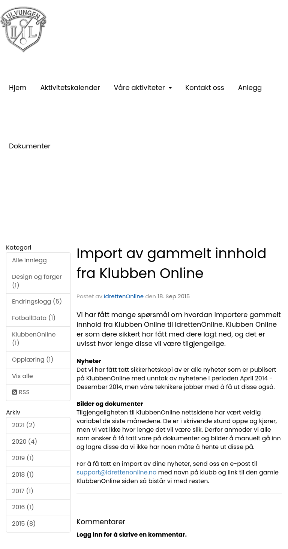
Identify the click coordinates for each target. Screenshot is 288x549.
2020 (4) (24, 441)
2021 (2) (23, 425)
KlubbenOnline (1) (34, 338)
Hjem (18, 87)
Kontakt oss (204, 87)
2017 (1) (22, 491)
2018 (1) (23, 474)
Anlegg (250, 87)
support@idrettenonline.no (116, 472)
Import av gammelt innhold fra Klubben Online (171, 263)
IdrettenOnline (124, 296)
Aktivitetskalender (70, 87)
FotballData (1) (34, 318)
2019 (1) (23, 458)
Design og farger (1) (37, 281)
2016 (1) (23, 507)
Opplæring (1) (33, 359)
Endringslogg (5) (37, 301)
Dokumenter (30, 146)
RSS (21, 392)
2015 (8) (24, 523)
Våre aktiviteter (142, 87)
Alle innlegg (29, 260)
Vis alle (22, 376)
